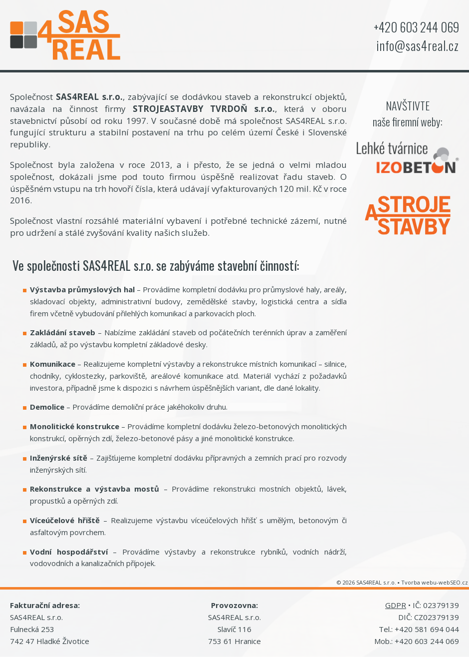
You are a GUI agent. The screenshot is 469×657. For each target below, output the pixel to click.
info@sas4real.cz (417, 45)
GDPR (395, 605)
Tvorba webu (419, 582)
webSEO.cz (453, 582)
